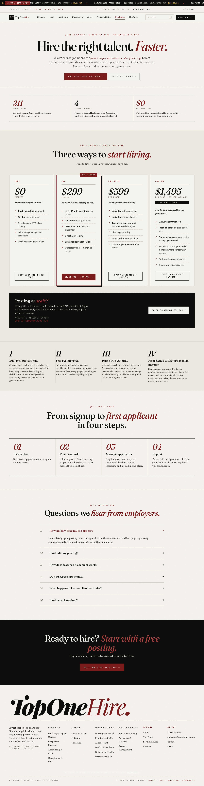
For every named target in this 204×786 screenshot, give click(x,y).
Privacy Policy (133, 772)
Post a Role (185, 17)
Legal (51, 17)
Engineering (77, 17)
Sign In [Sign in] (160, 17)
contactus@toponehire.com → (168, 310)
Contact (147, 746)
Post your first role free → (31, 276)
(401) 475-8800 (174, 732)
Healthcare (63, 17)
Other (90, 17)
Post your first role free (86, 77)
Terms (170, 746)
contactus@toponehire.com (31, 320)
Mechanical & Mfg (128, 733)
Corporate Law (79, 733)
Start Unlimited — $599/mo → (125, 276)
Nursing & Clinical (104, 733)
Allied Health (102, 742)
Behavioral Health (104, 752)
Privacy (170, 741)
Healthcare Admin (104, 747)
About (146, 732)
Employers (120, 17)
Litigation (76, 738)
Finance (41, 17)
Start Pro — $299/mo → (78, 277)
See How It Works (124, 77)
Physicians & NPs (104, 738)
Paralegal (76, 742)
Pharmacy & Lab (103, 756)
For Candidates (104, 17)
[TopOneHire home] (19, 17)
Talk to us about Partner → (172, 275)
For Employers (150, 741)
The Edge (133, 17)
